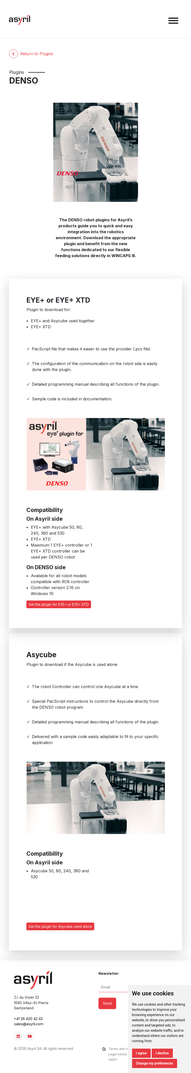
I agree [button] (141, 1053)
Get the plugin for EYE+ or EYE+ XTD (59, 604)
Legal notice (117, 1054)
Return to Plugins (31, 53)
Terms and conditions (124, 1049)
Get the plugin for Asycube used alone (60, 926)
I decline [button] (162, 1053)
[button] (173, 21)
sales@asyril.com (28, 1024)
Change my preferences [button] (154, 1063)
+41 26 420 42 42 (28, 1019)
